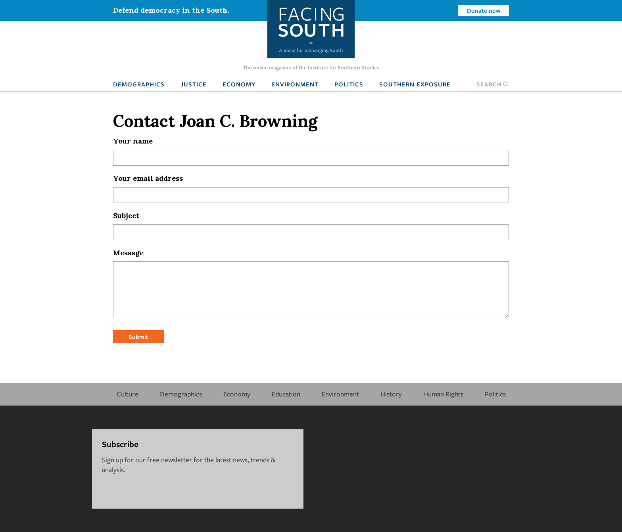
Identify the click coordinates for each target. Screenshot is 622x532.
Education (286, 393)
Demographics (139, 84)
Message (128, 252)
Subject (126, 215)
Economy (239, 84)
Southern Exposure (415, 84)
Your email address (148, 178)
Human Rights (443, 393)
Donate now (484, 10)
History (391, 393)
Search (492, 84)
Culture (127, 393)
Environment (295, 84)
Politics (348, 84)
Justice (193, 84)
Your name (133, 140)
